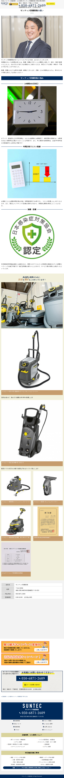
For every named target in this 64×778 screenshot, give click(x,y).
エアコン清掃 (18, 742)
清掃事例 (17, 720)
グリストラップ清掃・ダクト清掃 (47, 742)
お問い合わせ (48, 726)
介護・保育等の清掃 (18, 759)
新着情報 (17, 726)
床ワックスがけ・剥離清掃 (18, 739)
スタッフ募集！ (48, 720)
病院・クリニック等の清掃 (18, 757)
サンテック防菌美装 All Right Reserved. (32, 776)
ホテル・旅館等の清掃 (47, 764)
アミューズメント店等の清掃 (47, 762)
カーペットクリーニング (18, 746)
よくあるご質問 (48, 723)
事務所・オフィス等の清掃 (47, 757)
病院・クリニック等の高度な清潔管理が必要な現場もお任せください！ (32, 767)
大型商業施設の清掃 (47, 759)
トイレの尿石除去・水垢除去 (47, 739)
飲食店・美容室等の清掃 (18, 764)
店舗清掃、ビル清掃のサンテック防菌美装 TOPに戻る (14, 696)
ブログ (17, 729)
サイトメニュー (48, 729)
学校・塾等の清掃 (18, 762)
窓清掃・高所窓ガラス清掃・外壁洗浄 (18, 744)
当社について (17, 723)
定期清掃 (47, 744)
